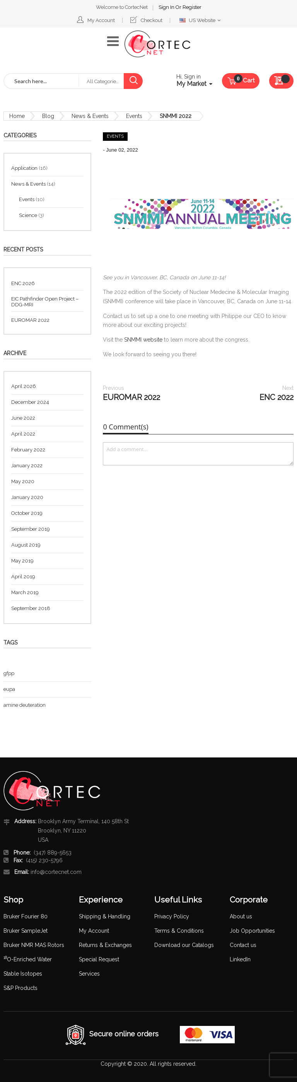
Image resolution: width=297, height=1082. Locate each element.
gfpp (8, 673)
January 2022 (27, 465)
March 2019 (25, 592)
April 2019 (23, 576)
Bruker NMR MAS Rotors (33, 945)
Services (89, 974)
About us (241, 916)
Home (17, 116)
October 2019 (27, 513)
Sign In (167, 7)
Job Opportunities (252, 931)
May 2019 (22, 561)
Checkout (151, 20)
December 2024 (30, 402)
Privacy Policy (171, 916)
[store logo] (157, 44)
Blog (48, 116)
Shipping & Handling (104, 916)
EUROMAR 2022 (131, 393)
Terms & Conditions (179, 931)
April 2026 (23, 386)
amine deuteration (24, 705)
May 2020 (22, 481)
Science (28, 215)
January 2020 (27, 497)
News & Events (90, 116)
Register (192, 7)
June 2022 (23, 418)
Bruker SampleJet (25, 931)
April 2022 (23, 434)
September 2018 (30, 608)
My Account (101, 20)
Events (134, 116)
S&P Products (20, 988)
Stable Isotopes (22, 974)
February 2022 (28, 450)
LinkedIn (240, 959)
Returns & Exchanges (105, 945)
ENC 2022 (276, 393)
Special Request (99, 959)
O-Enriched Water (27, 959)
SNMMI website (143, 340)
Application (25, 168)
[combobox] (41, 81)
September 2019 (30, 529)
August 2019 (26, 545)
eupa (9, 689)
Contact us (243, 945)
